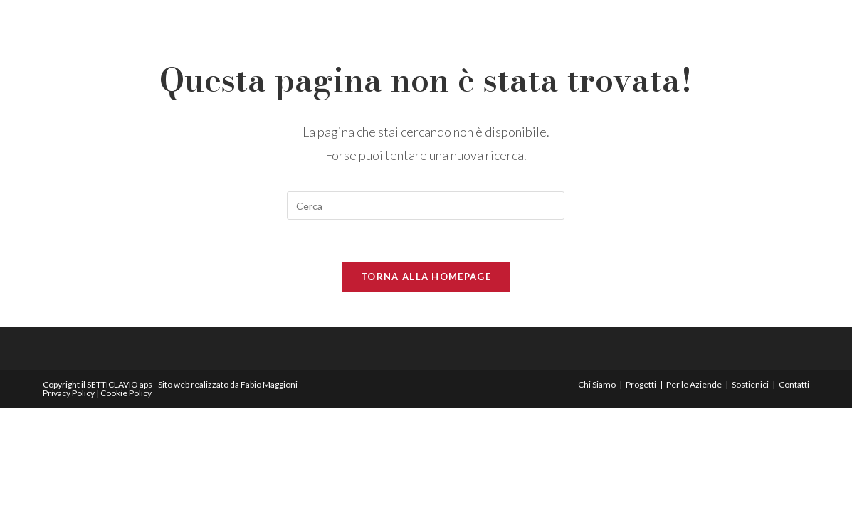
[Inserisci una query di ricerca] (425, 205)
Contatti (794, 384)
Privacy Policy (69, 393)
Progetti (641, 384)
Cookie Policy (126, 393)
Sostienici (750, 384)
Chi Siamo (597, 384)
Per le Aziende (694, 384)
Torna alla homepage (426, 276)
